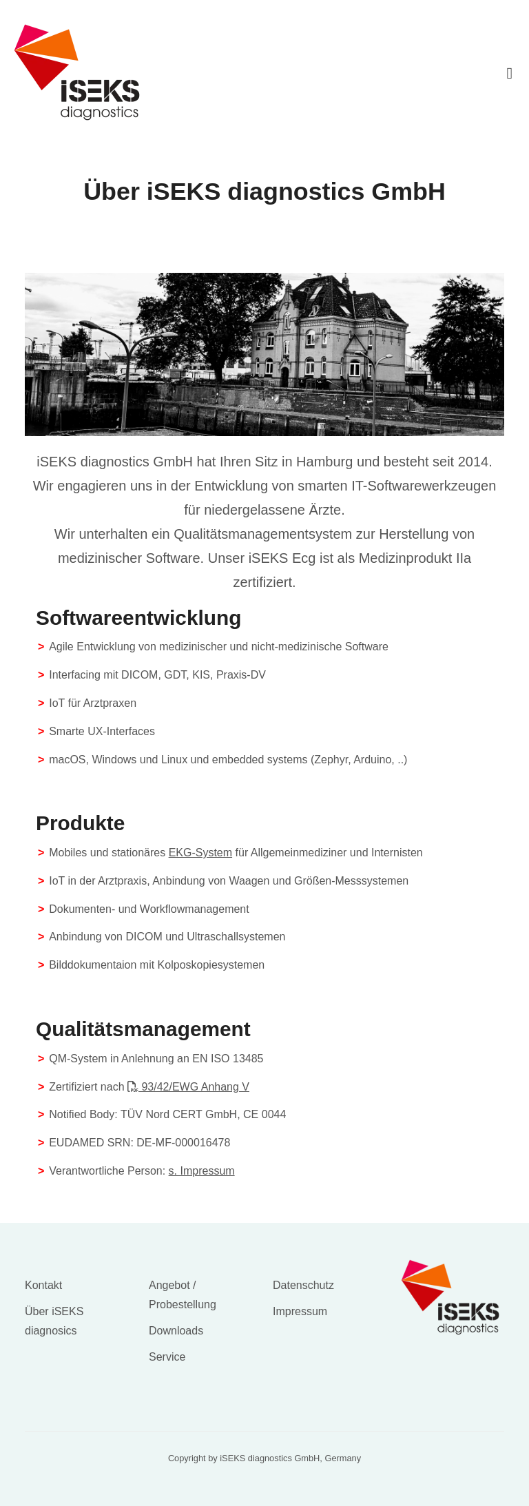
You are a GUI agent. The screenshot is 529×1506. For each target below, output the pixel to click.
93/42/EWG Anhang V (188, 1087)
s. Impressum (202, 1171)
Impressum (300, 1311)
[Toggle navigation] (510, 72)
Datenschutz (303, 1285)
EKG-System (200, 852)
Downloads (176, 1331)
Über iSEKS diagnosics (54, 1321)
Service (167, 1357)
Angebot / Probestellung (182, 1294)
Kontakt (43, 1285)
